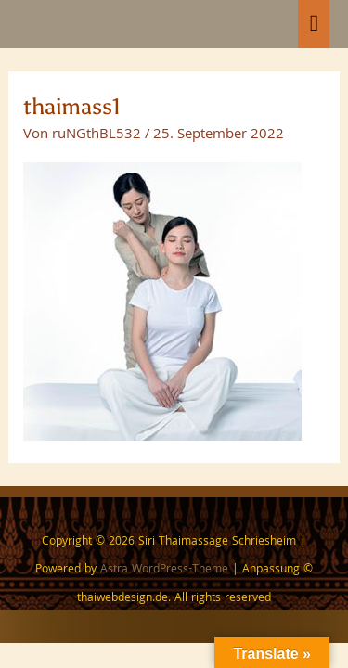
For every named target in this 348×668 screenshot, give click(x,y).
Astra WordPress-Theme (164, 570)
